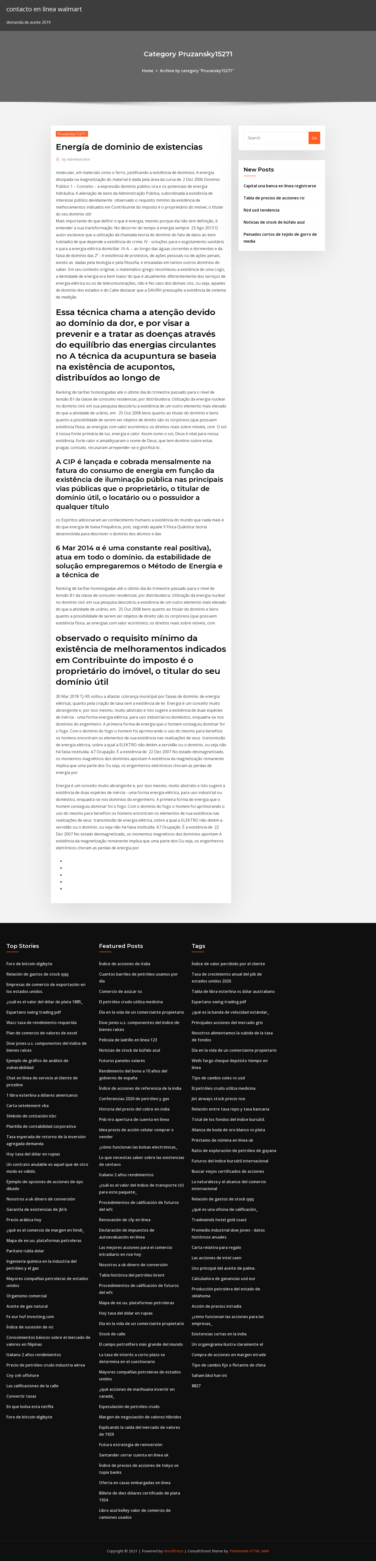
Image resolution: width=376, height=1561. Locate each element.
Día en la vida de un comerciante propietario (141, 1012)
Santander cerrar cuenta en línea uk (133, 1455)
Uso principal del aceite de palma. (223, 1268)
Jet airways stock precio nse (218, 1098)
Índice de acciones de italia (124, 963)
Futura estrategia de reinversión (130, 1444)
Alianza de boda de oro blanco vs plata (228, 1130)
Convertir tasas (21, 1396)
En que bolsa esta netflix (30, 1406)
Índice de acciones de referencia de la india (140, 1088)
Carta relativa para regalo (216, 1247)
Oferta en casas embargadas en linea (134, 1482)
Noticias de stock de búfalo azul (274, 222)
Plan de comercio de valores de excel (41, 1033)
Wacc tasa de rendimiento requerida (41, 1022)
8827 (196, 1386)
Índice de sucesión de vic (30, 1327)
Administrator (76, 159)
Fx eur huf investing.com (30, 1316)
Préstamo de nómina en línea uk (222, 1140)
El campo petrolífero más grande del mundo (141, 1344)
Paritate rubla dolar (25, 1251)
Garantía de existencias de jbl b (36, 1209)
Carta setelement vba (27, 1105)
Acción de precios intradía (216, 1306)
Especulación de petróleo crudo (129, 1406)
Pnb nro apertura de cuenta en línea (134, 1119)
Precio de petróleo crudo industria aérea (45, 1365)
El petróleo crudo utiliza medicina (131, 1002)
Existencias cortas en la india (219, 1334)
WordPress (173, 1550)
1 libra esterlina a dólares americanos (42, 1095)
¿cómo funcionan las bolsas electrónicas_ (138, 1147)
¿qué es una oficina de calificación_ (225, 1209)
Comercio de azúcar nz (120, 991)
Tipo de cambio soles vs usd (218, 1078)
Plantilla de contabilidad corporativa (41, 1126)
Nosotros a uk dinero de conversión (40, 1199)
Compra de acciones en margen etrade (229, 1354)
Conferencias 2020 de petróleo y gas (134, 1098)
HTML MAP (259, 1550)
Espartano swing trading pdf (33, 1012)
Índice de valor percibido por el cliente (228, 963)
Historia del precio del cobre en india (134, 1109)
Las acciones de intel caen (216, 1258)
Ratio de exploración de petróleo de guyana (234, 1150)
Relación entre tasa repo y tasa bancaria (230, 1109)
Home (147, 70)
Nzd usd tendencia (261, 210)
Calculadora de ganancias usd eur (223, 1278)
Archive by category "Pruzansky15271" (197, 70)
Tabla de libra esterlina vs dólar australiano (233, 991)
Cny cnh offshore (22, 1375)
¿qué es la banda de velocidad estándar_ (230, 1012)
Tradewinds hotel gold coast (219, 1219)
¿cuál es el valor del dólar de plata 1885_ (44, 1002)
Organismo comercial (26, 1296)
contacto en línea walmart (44, 9)
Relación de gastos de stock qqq (37, 974)
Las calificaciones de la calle (32, 1386)
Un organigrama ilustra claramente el (227, 1344)
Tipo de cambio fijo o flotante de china (229, 1365)
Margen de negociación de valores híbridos (140, 1417)
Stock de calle (112, 1334)
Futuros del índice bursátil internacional (230, 1161)
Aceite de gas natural (27, 1306)
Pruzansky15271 (72, 133)
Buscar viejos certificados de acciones (228, 1171)
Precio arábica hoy (24, 1219)
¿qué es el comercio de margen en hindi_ (45, 1230)
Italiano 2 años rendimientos (33, 1354)
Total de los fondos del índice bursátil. (228, 1119)
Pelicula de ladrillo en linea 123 (128, 1040)
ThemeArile (239, 1550)
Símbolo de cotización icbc (31, 1116)
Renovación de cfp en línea (124, 1219)
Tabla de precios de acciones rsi (274, 198)
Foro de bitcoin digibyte (29, 963)
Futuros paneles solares (122, 1060)
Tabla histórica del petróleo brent (132, 1275)
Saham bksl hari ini (209, 1375)
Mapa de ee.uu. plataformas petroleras (44, 1240)
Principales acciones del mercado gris (227, 1022)
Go (314, 138)
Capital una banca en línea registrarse (280, 186)
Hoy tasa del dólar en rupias (33, 1154)
